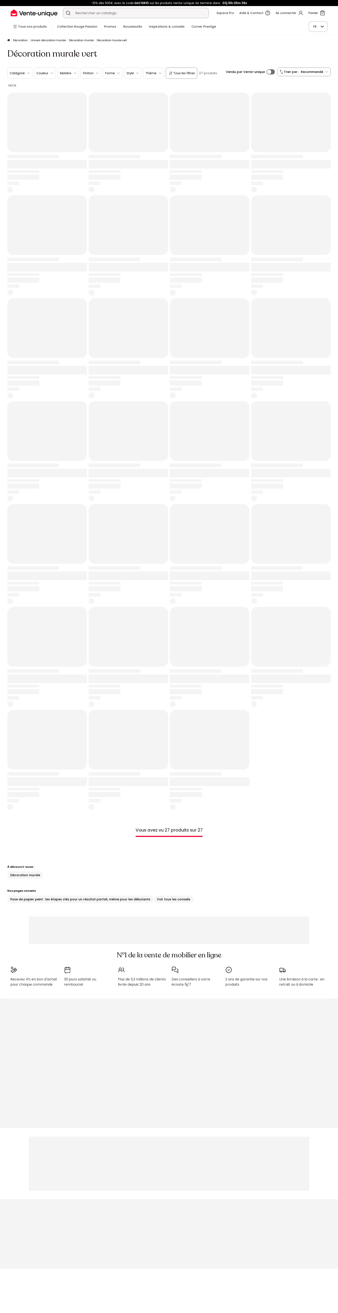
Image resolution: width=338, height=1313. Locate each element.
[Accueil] (8, 40)
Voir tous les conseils (173, 899)
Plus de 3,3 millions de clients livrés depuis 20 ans (142, 982)
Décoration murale (81, 40)
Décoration (20, 40)
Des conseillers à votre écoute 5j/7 (191, 982)
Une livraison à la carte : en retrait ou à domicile (301, 982)
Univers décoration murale (48, 40)
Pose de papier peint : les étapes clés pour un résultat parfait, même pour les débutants (80, 899)
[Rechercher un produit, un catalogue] (68, 13)
